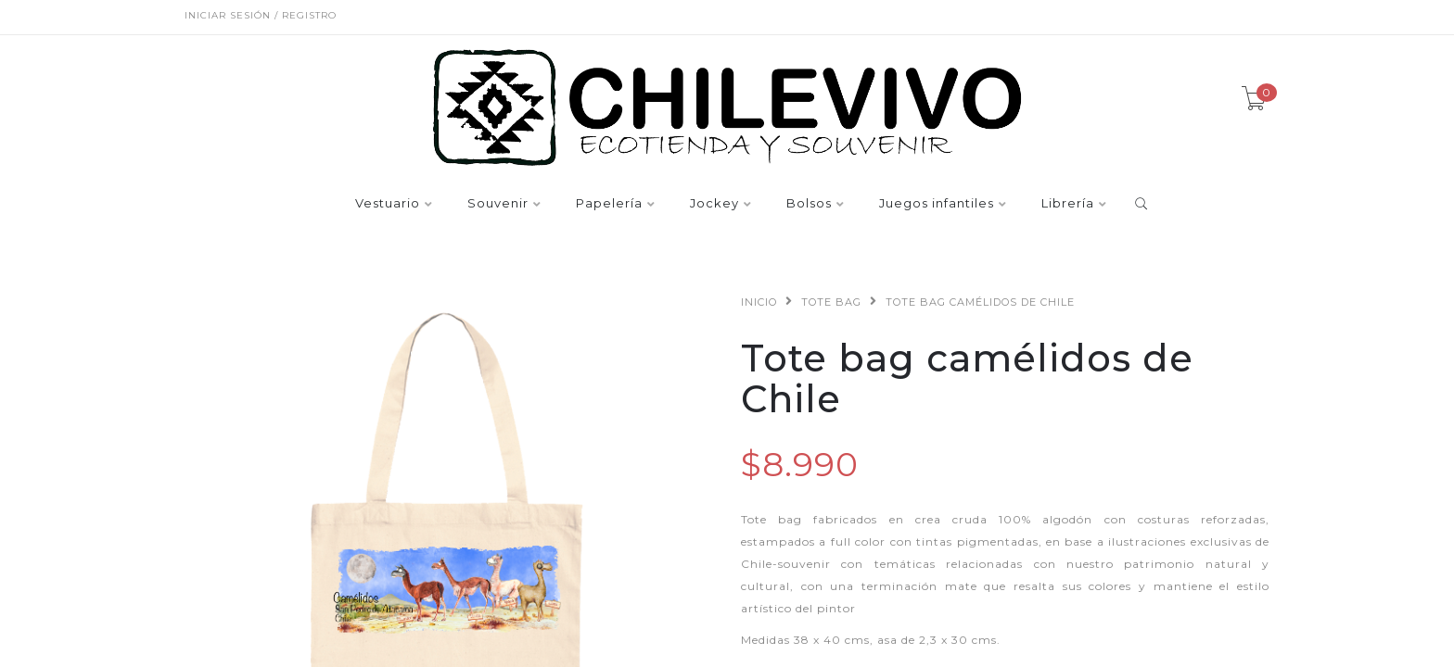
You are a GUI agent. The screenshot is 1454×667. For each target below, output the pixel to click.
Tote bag (831, 302)
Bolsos (809, 203)
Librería (1067, 203)
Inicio (759, 302)
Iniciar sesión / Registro (261, 15)
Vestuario (387, 203)
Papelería (609, 203)
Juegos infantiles (936, 203)
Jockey (714, 203)
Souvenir (498, 203)
